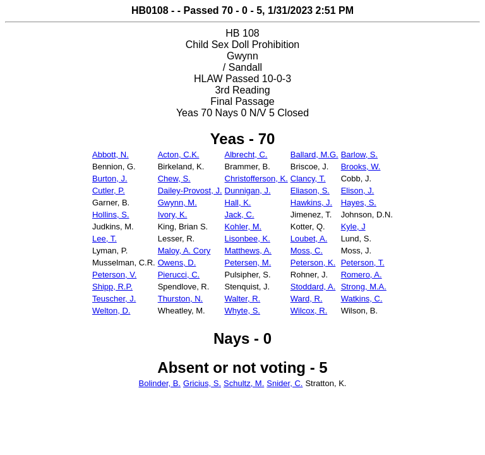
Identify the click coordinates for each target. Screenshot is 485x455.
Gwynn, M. (177, 202)
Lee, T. (104, 238)
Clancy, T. (308, 178)
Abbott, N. (110, 154)
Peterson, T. (363, 262)
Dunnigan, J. (248, 190)
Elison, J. (357, 190)
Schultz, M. (244, 383)
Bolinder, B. (160, 383)
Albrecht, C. (246, 154)
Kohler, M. (243, 226)
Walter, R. (243, 298)
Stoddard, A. (313, 286)
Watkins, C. (362, 298)
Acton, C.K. (179, 154)
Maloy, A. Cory (184, 250)
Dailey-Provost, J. (190, 190)
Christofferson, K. (256, 178)
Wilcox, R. (309, 310)
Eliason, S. (310, 190)
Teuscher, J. (114, 298)
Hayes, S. (358, 202)
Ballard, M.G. (314, 154)
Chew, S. (174, 178)
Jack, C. (239, 214)
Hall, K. (238, 202)
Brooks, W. (361, 166)
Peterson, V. (114, 274)
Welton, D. (111, 310)
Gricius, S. (202, 383)
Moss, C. (306, 250)
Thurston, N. (180, 298)
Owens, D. (177, 262)
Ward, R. (306, 298)
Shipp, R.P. (112, 286)
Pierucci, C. (179, 274)
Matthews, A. (248, 250)
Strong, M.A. (363, 286)
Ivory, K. (173, 214)
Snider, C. (284, 383)
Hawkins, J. (311, 202)
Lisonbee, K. (247, 238)
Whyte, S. (242, 310)
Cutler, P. (108, 190)
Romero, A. (361, 274)
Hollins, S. (110, 214)
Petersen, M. (248, 262)
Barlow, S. (359, 154)
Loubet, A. (309, 238)
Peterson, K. (313, 262)
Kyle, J (353, 226)
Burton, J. (110, 178)
